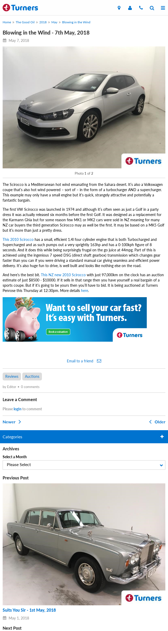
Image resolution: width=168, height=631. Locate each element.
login (17, 409)
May (54, 22)
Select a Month (15, 457)
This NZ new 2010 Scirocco (63, 275)
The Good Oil (25, 22)
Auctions (32, 376)
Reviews (11, 376)
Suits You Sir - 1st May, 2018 (29, 610)
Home (7, 22)
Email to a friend (84, 361)
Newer (13, 421)
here (84, 290)
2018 (43, 22)
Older (156, 421)
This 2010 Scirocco (18, 239)
